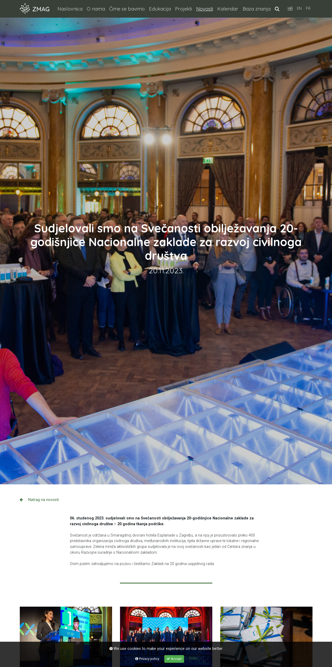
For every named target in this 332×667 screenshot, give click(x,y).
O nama (96, 9)
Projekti (183, 9)
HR (290, 8)
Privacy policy (147, 659)
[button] (277, 8)
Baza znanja (257, 9)
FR (308, 8)
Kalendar (227, 9)
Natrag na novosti (39, 500)
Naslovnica (70, 9)
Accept (174, 659)
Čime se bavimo (127, 9)
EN (299, 8)
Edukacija (160, 9)
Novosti (205, 8)
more (193, 658)
